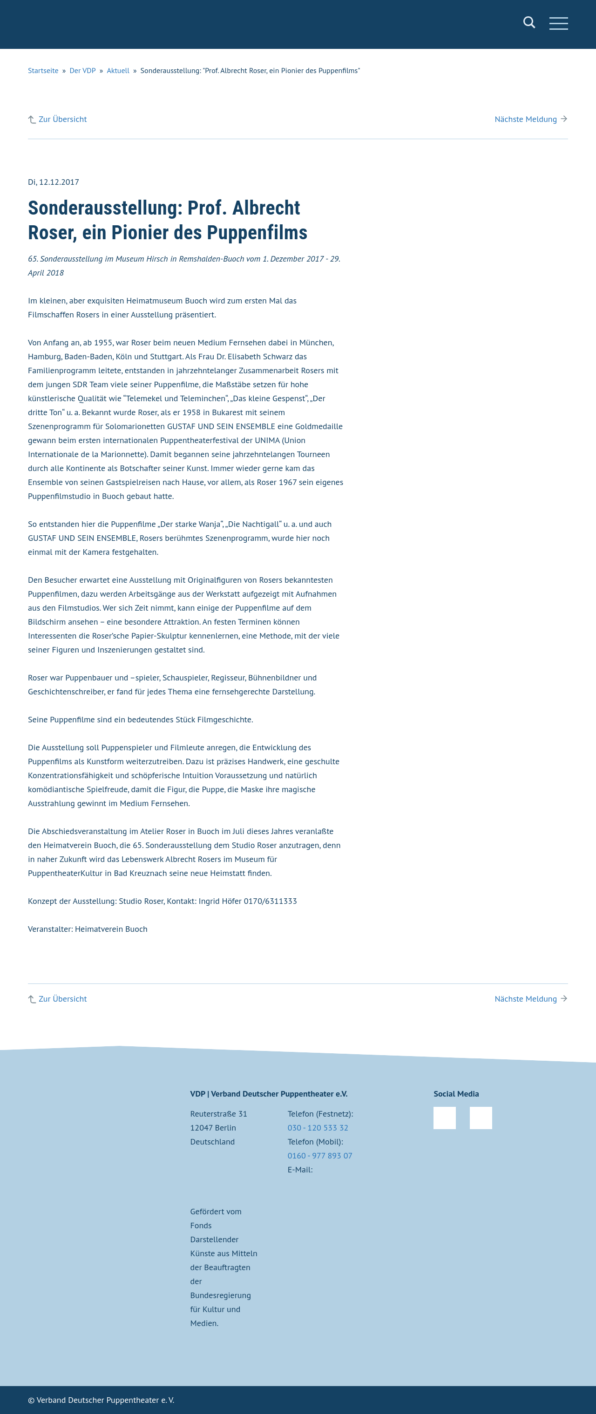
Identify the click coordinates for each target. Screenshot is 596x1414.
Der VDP (82, 70)
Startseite (43, 70)
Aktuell (118, 70)
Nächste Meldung (525, 119)
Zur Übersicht (63, 119)
